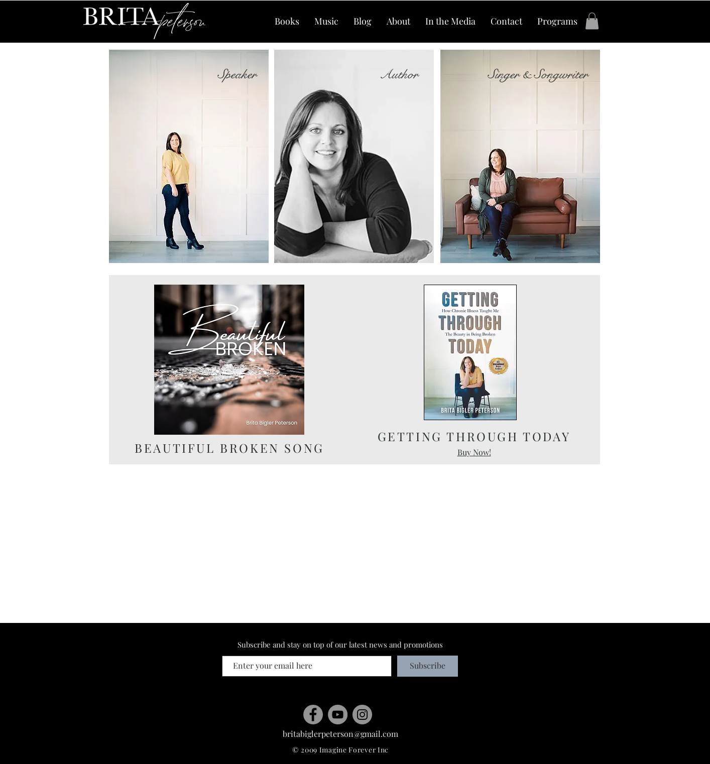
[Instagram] (362, 714)
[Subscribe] (427, 666)
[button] (592, 21)
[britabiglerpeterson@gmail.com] (340, 734)
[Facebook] (313, 714)
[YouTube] (337, 714)
